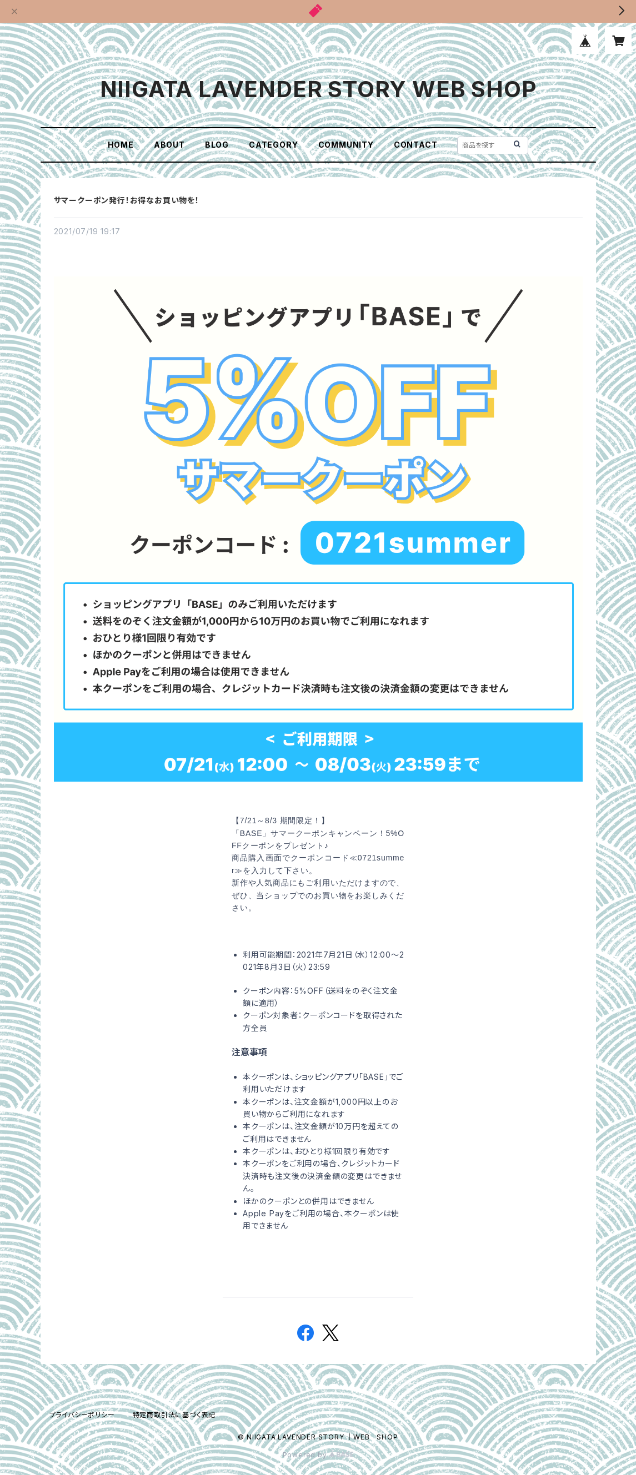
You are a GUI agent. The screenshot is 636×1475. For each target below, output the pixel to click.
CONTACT (416, 144)
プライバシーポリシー (82, 1415)
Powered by (318, 1455)
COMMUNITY (346, 144)
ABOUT (169, 144)
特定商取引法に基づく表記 (174, 1415)
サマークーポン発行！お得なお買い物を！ (126, 200)
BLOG (217, 144)
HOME (121, 144)
